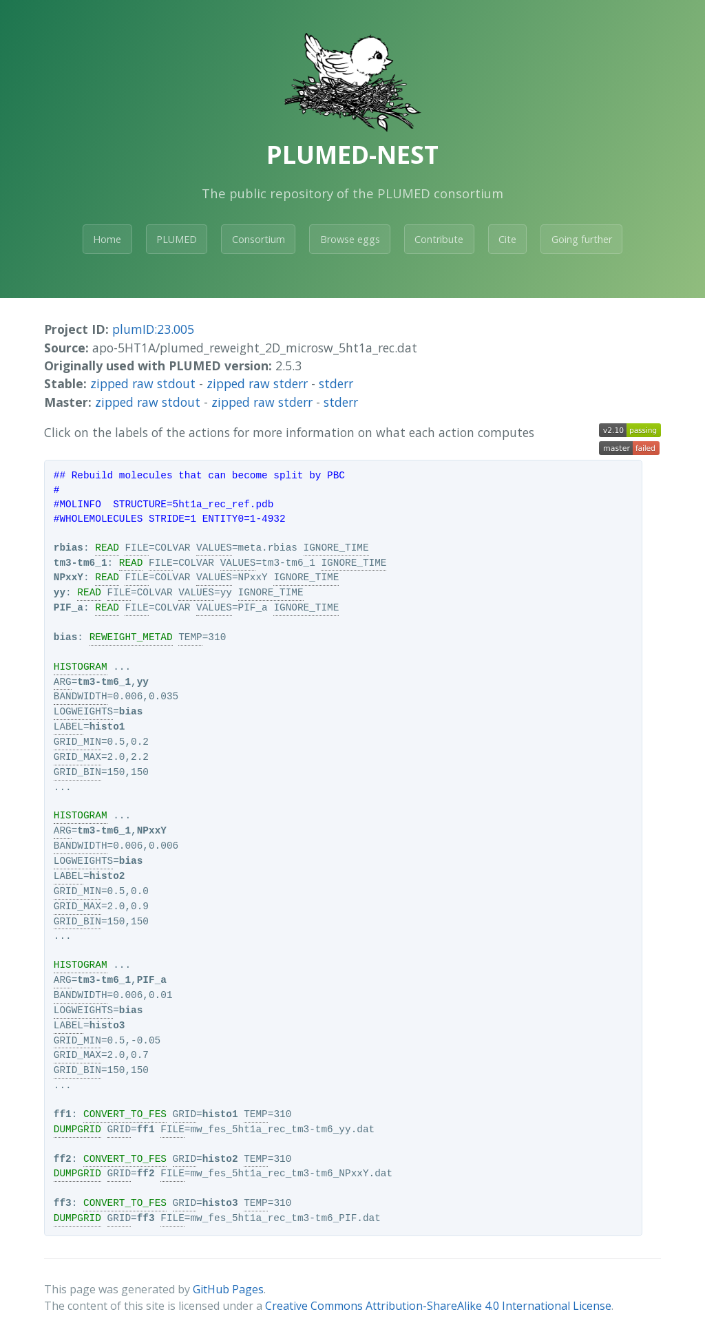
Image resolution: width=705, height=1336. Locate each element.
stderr (336, 383)
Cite (507, 239)
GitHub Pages (228, 1289)
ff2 (63, 1159)
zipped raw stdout (143, 383)
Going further (581, 239)
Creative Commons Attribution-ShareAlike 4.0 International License (438, 1305)
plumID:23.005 (153, 329)
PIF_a (68, 607)
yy (59, 592)
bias (66, 637)
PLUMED (176, 239)
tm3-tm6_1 (80, 563)
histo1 (107, 726)
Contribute (438, 239)
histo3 (107, 1025)
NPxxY (68, 577)
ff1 (63, 1114)
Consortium (258, 239)
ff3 (63, 1203)
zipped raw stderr (257, 383)
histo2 (107, 876)
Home (107, 239)
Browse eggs (350, 239)
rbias (68, 547)
